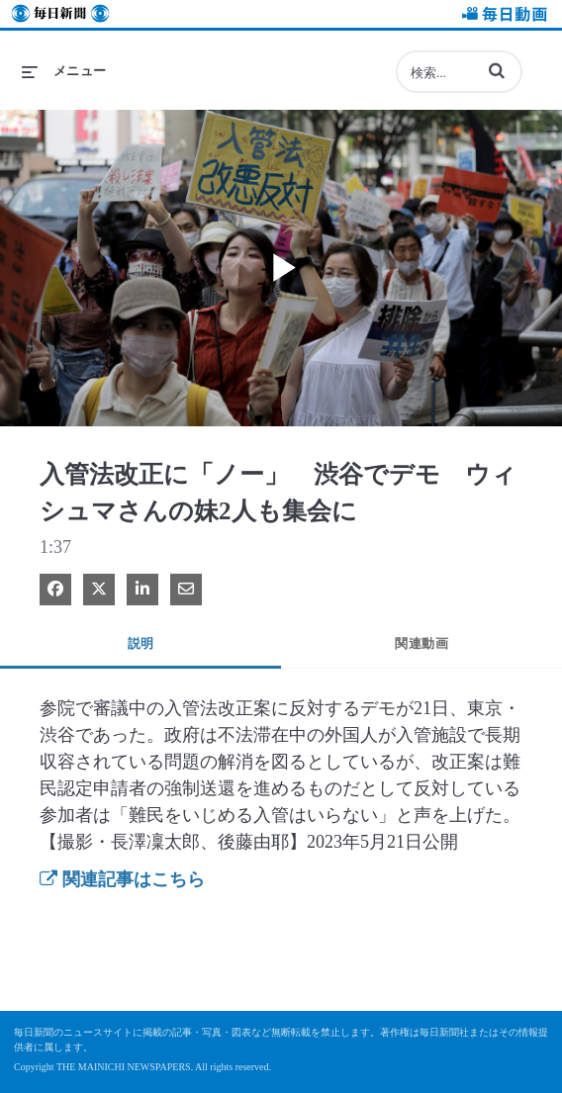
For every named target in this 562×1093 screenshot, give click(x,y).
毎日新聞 (60, 16)
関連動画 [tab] (421, 643)
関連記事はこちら (122, 879)
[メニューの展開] (64, 71)
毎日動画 (501, 16)
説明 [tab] (141, 643)
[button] (497, 70)
